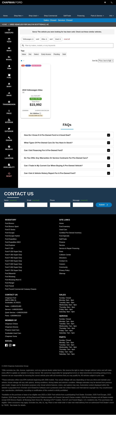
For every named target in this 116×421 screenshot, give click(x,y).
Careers (62, 268)
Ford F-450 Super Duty (14, 261)
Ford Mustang (10, 280)
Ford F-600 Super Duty (14, 268)
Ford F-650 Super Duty (14, 271)
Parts (61, 255)
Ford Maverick (10, 277)
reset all (68, 39)
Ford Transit (9, 290)
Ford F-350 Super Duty (14, 258)
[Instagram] (10, 349)
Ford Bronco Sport (12, 230)
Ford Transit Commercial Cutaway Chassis (21, 293)
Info (111, 16)
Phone (52, 204)
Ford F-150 (9, 252)
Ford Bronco (10, 227)
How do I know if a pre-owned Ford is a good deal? (67, 136)
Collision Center (65, 258)
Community (63, 271)
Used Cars (63, 233)
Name (10, 204)
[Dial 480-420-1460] (111, 2)
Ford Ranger (9, 286)
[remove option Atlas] (45, 39)
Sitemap (62, 277)
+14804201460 (16, 310)
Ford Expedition (11, 243)
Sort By (94, 61)
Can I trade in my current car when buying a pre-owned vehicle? (67, 166)
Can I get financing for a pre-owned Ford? (67, 151)
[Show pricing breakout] (35, 114)
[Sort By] (105, 61)
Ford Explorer (10, 249)
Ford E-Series (10, 233)
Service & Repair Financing (69, 252)
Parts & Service (98, 16)
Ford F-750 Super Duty (13, 274)
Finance (62, 246)
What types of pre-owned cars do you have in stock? (67, 143)
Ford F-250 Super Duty (13, 255)
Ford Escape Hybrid (12, 239)
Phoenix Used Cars (12, 334)
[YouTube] (14, 349)
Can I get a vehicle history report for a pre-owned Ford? (67, 174)
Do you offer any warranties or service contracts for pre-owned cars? (67, 158)
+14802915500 (17, 313)
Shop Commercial (50, 16)
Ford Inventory (64, 230)
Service (62, 249)
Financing (81, 16)
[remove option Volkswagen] (28, 39)
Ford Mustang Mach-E (13, 283)
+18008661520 (15, 319)
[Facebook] (6, 349)
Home (5, 16)
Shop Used (33, 16)
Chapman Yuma (11, 340)
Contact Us (63, 265)
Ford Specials (64, 239)
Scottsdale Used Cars (13, 337)
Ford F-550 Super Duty (13, 265)
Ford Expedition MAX (13, 246)
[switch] (9, 31)
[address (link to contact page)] (105, 2)
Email (33, 204)
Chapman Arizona (12, 331)
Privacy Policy (64, 274)
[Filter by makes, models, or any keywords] (67, 46)
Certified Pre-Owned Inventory (71, 236)
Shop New (19, 16)
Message (80, 204)
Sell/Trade (67, 16)
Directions (63, 261)
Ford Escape (10, 236)
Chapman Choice (11, 327)
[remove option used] (59, 39)
